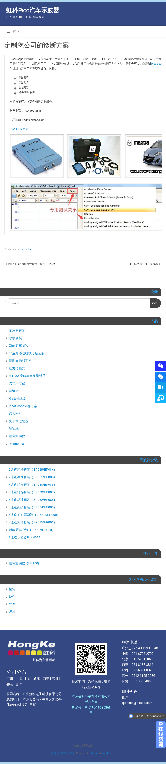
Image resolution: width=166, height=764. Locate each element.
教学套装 (15, 338)
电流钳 (14, 391)
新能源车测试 (18, 345)
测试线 (14, 428)
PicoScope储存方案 (23, 406)
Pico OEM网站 (19, 129)
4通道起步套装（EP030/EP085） (33, 484)
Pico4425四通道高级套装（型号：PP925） (32, 263)
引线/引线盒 (17, 398)
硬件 (12, 596)
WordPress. (108, 753)
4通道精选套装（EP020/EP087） (33, 492)
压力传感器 (17, 368)
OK (153, 301)
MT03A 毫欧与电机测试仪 (27, 376)
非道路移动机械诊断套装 (27, 353)
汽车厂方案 (17, 383)
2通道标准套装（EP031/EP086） (33, 477)
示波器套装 (17, 330)
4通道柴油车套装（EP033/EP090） (34, 515)
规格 (12, 611)
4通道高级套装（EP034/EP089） (33, 507)
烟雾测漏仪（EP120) (24, 563)
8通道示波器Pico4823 (24, 537)
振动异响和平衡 (20, 361)
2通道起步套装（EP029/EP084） (33, 469)
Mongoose (16, 443)
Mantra (95, 753)
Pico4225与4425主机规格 (144, 263)
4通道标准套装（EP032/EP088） (33, 499)
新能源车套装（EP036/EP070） (32, 530)
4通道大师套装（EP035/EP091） (33, 522)
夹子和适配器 (18, 421)
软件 (12, 604)
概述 (12, 589)
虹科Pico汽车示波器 (32, 10)
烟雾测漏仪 (17, 436)
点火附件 (15, 413)
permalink (26, 249)
